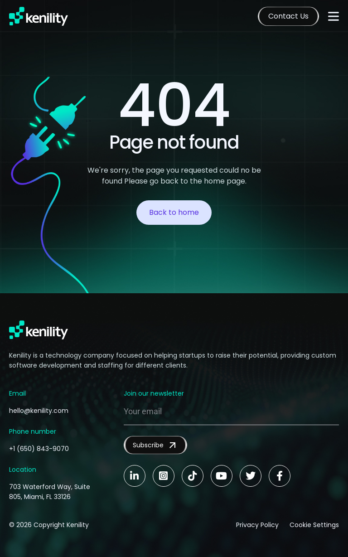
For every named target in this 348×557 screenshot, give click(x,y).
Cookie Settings (314, 524)
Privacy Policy (257, 524)
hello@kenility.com (38, 410)
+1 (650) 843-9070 (39, 448)
